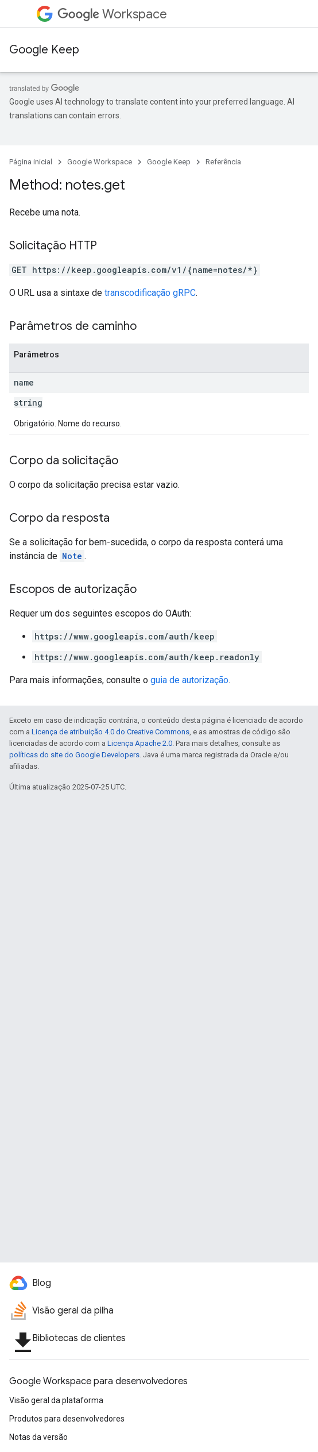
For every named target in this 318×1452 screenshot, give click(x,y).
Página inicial (30, 161)
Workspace (112, 14)
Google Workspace (99, 161)
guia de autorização (189, 680)
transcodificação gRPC (150, 292)
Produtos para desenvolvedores (67, 1418)
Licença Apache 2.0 (139, 743)
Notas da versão (38, 1437)
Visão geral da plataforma (56, 1400)
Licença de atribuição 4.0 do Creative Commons (110, 731)
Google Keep (44, 50)
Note (72, 555)
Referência (223, 161)
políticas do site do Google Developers (74, 754)
